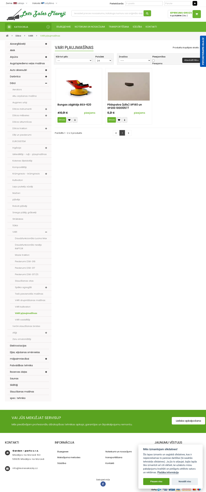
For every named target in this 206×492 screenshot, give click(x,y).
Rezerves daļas (18, 372)
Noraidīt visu (185, 481)
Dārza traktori (19, 128)
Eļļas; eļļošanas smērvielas (25, 352)
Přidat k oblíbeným (69, 120)
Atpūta (14, 57)
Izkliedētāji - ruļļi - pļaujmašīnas (29, 154)
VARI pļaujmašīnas (26, 313)
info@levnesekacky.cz (25, 468)
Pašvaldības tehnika (21, 365)
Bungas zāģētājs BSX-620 (74, 104)
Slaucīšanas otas (24, 280)
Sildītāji (14, 385)
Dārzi (13, 83)
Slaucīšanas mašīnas (22, 391)
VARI (14, 231)
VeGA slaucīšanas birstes (26, 326)
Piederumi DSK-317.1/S (26, 274)
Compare (74, 120)
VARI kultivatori (22, 306)
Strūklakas (17, 219)
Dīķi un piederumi (21, 134)
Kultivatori (17, 180)
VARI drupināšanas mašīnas (30, 300)
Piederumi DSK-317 (25, 267)
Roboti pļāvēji (19, 206)
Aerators (17, 89)
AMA (12, 50)
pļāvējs (16, 199)
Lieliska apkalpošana (188, 420)
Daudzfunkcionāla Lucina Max (31, 238)
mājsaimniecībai (19, 358)
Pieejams (157, 63)
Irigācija (16, 147)
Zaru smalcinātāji (21, 339)
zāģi (14, 332)
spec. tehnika (17, 398)
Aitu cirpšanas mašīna (24, 96)
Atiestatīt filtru (191, 60)
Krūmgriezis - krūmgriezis (26, 173)
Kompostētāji (19, 167)
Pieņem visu (156, 481)
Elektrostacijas (18, 345)
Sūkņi (15, 225)
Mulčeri (16, 193)
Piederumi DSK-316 (25, 261)
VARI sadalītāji (22, 319)
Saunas (14, 378)
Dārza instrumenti (22, 109)
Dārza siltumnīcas (22, 121)
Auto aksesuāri (18, 70)
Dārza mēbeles (20, 115)
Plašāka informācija (168, 472)
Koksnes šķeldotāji (22, 160)
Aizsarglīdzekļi (17, 43)
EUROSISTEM (19, 141)
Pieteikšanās (117, 3)
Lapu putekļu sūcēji (22, 186)
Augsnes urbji (19, 102)
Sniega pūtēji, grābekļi (24, 212)
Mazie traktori (22, 255)
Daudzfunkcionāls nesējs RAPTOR (28, 246)
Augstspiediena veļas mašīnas (27, 63)
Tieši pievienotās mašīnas (29, 293)
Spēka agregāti (23, 287)
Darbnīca (15, 76)
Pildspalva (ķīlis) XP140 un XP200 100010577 (124, 106)
